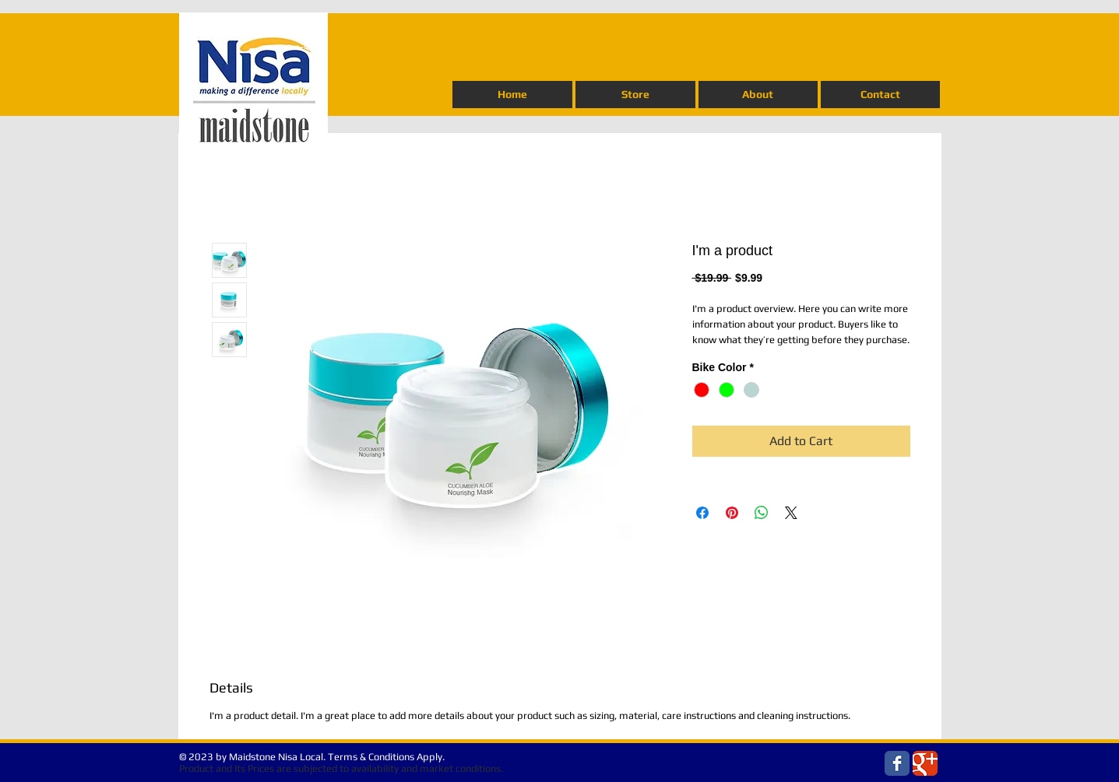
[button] (635, 94)
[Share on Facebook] (702, 512)
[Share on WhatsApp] (761, 512)
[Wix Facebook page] (897, 763)
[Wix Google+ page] (925, 763)
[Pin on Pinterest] (732, 512)
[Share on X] (791, 512)
